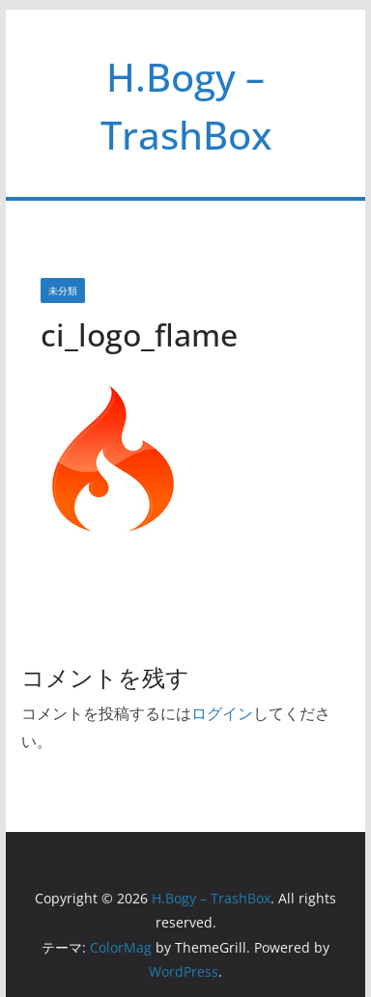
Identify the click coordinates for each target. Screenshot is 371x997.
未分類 (62, 290)
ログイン (222, 713)
